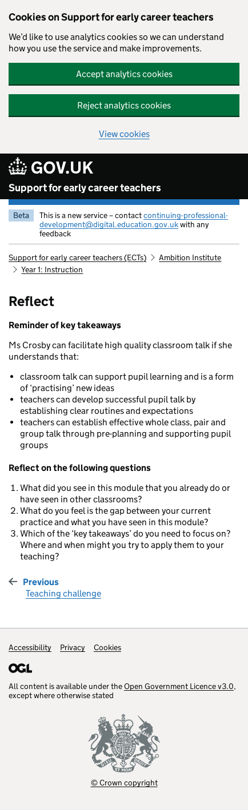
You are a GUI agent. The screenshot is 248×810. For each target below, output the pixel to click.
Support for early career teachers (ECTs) (77, 257)
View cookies (124, 133)
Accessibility (30, 647)
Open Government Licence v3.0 (179, 686)
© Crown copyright (124, 782)
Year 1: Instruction (52, 269)
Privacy (72, 647)
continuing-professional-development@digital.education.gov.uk (133, 219)
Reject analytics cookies (124, 105)
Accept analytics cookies (124, 73)
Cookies (107, 647)
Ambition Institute (190, 257)
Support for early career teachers (85, 188)
